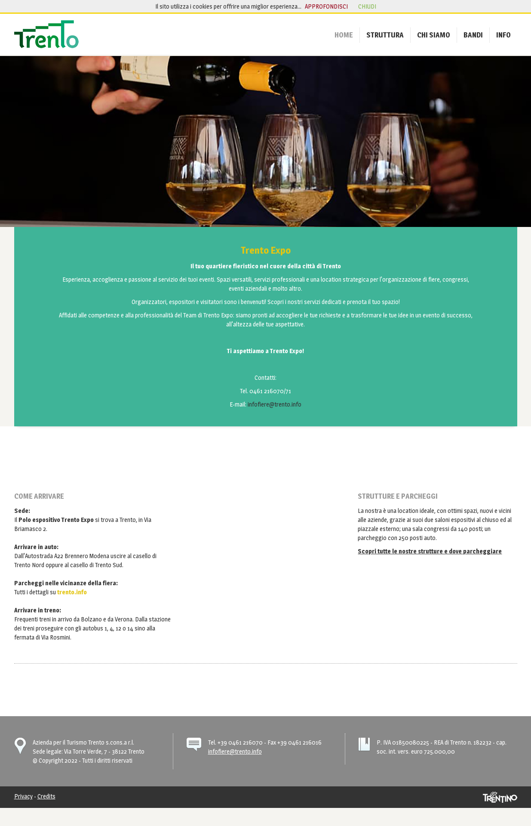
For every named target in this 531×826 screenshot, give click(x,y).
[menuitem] (344, 35)
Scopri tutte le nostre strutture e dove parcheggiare (430, 551)
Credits (46, 796)
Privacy (23, 796)
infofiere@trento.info (274, 404)
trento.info (72, 592)
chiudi (367, 6)
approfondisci (326, 6)
